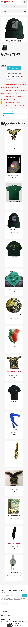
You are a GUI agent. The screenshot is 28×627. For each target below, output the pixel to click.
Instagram (6, 603)
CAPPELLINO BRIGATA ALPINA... (14, 261)
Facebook (2, 603)
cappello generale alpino (14, 175)
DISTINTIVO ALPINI (14, 318)
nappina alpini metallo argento (14, 575)
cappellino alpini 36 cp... (14, 232)
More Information (17, 625)
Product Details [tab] (8, 112)
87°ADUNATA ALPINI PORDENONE (14, 289)
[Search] (14, 6)
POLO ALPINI (14, 204)
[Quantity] (3, 68)
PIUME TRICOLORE (14, 346)
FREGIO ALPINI (14, 489)
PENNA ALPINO (14, 546)
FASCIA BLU (14, 432)
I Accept (10, 625)
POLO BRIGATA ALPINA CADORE (14, 404)
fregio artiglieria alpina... (14, 375)
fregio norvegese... (14, 146)
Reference (6, 116)
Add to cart (13, 68)
